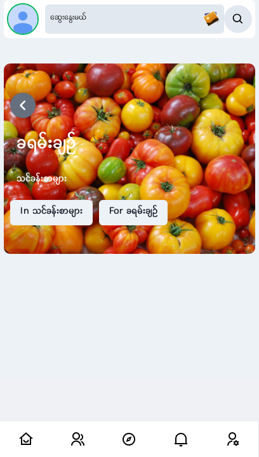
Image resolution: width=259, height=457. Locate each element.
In (51, 212)
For (133, 212)
